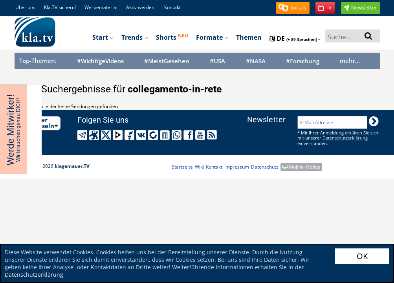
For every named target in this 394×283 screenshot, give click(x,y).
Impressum (236, 167)
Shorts (172, 37)
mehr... (350, 60)
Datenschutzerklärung (34, 274)
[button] (293, 8)
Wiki (199, 167)
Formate (212, 37)
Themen (249, 37)
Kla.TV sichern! (60, 7)
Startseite (182, 167)
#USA (217, 61)
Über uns (25, 7)
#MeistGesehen (166, 61)
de (295, 38)
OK (362, 256)
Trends (134, 37)
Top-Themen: (38, 60)
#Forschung (302, 61)
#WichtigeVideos (100, 61)
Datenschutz (265, 167)
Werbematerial (100, 7)
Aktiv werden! (141, 7)
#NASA (256, 61)
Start (103, 37)
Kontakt (172, 7)
